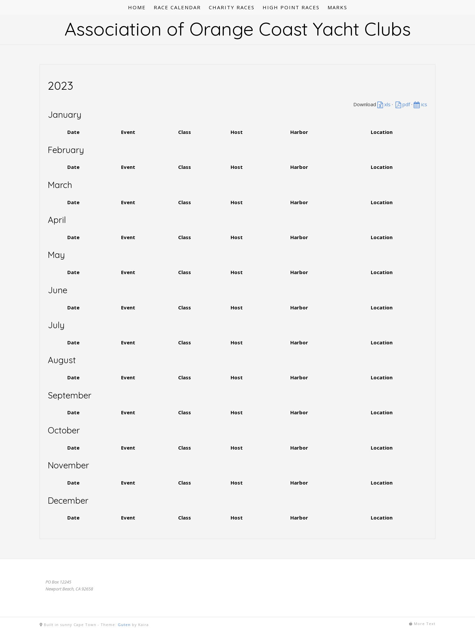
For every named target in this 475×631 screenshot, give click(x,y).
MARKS (337, 7)
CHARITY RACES (232, 7)
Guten (124, 624)
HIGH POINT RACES (291, 7)
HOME (137, 7)
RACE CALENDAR (177, 7)
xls (384, 104)
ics (420, 104)
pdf (403, 104)
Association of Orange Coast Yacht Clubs (237, 28)
